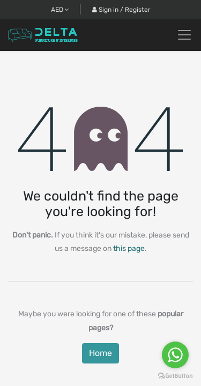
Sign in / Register (121, 9)
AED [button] (60, 9)
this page (129, 248)
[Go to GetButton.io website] (175, 375)
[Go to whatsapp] (175, 355)
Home (100, 353)
